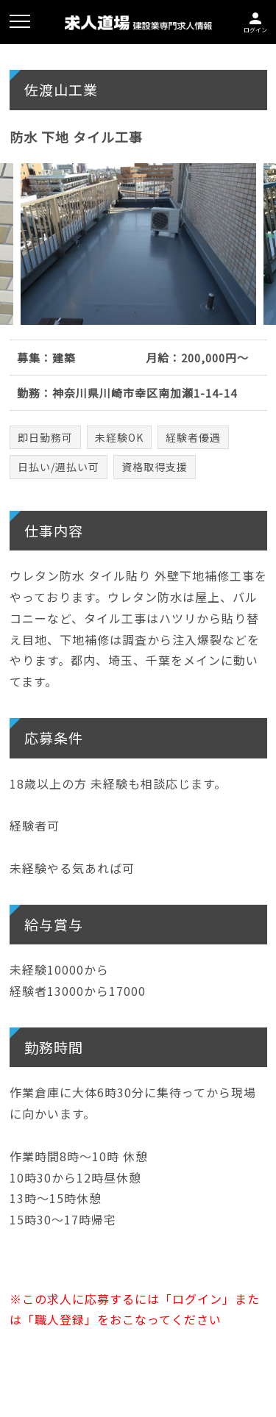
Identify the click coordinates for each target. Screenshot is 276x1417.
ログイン (255, 21)
